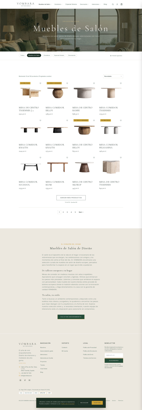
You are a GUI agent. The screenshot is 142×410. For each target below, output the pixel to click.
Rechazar (84, 402)
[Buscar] (112, 4)
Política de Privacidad (89, 347)
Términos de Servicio (89, 358)
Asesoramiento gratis (46, 351)
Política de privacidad (67, 403)
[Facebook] (24, 380)
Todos (22, 55)
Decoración (84, 4)
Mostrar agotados (116, 55)
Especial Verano (71, 4)
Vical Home (43, 368)
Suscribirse (114, 360)
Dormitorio (58, 4)
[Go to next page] (81, 212)
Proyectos (43, 361)
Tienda (42, 365)
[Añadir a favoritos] (40, 83)
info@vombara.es (26, 375)
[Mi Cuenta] (117, 4)
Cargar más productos (71, 197)
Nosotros (43, 347)
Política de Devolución (90, 351)
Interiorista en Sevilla (46, 358)
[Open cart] (121, 4)
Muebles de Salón (45, 4)
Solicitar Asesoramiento (70, 316)
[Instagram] (20, 380)
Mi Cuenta (65, 351)
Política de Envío (88, 354)
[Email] (29, 380)
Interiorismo (96, 4)
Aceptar (97, 402)
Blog (105, 4)
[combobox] (113, 76)
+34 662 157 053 (26, 373)
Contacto (64, 347)
